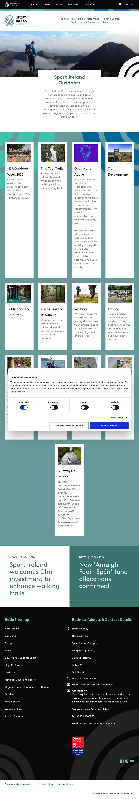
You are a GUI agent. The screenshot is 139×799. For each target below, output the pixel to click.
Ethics (8, 651)
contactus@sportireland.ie (97, 685)
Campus (9, 643)
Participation (12, 702)
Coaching (10, 636)
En (127, 5)
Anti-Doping (12, 629)
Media (59, 4)
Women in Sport (14, 709)
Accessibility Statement (19, 784)
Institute (10, 673)
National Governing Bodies (20, 680)
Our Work (73, 4)
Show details (117, 417)
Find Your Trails (67, 19)
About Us (34, 4)
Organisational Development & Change (27, 687)
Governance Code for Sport (20, 658)
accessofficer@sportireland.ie (97, 724)
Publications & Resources (85, 22)
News (47, 4)
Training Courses (110, 19)
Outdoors (10, 695)
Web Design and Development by (113, 794)
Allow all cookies (109, 425)
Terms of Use (65, 784)
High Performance (15, 665)
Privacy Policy (45, 784)
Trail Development (88, 19)
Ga (132, 5)
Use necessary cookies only (69, 425)
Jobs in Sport (91, 4)
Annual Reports (14, 716)
